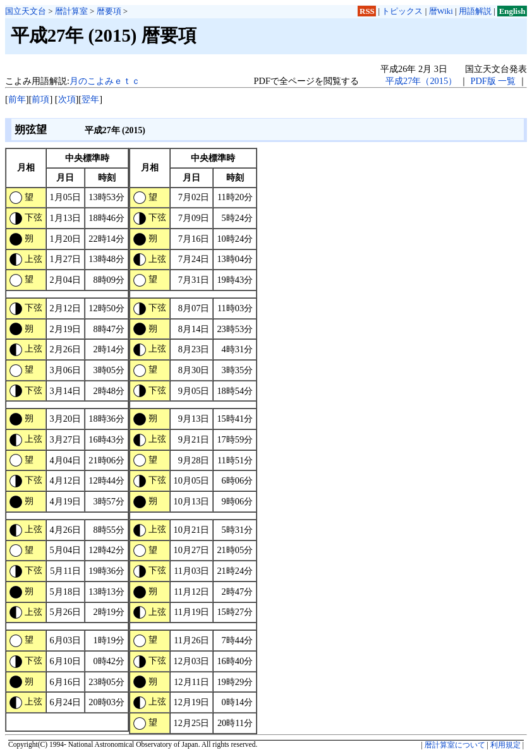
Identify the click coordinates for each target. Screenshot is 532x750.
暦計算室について (455, 745)
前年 (17, 99)
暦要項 (109, 11)
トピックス (402, 11)
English (512, 11)
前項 (40, 99)
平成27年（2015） (421, 81)
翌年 (90, 99)
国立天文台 (25, 11)
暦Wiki (441, 11)
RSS (367, 11)
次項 (67, 99)
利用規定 (505, 745)
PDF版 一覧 (493, 81)
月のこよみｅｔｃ (105, 81)
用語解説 (475, 11)
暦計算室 (71, 11)
